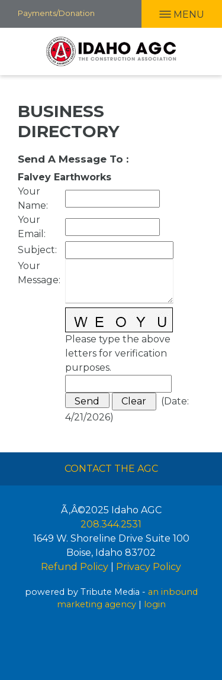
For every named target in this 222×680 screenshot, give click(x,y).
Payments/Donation (56, 13)
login (155, 604)
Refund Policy (74, 566)
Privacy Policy (148, 566)
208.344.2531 (111, 524)
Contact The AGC (111, 468)
